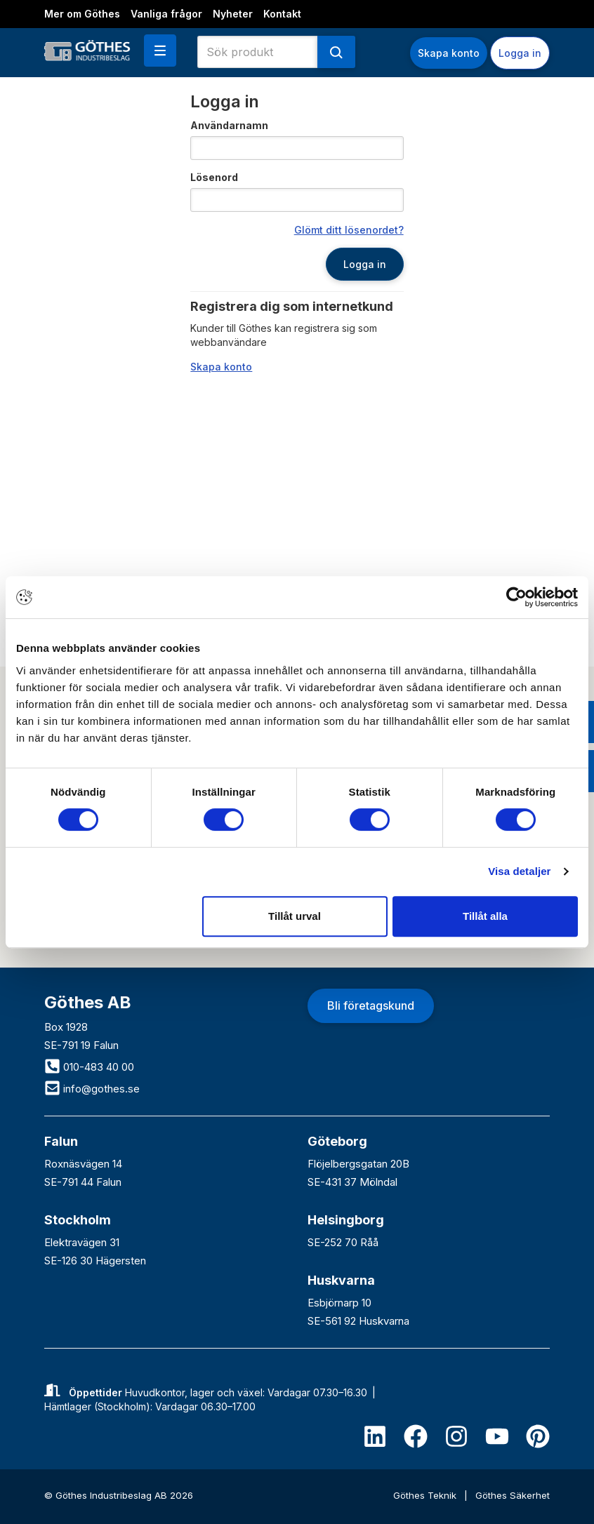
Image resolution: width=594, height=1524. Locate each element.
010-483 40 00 (89, 1067)
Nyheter (233, 14)
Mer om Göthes (82, 14)
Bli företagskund (370, 1005)
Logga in (520, 53)
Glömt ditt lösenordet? (349, 230)
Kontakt (282, 14)
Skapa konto (449, 53)
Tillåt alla (485, 916)
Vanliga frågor (166, 14)
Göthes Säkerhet (512, 1495)
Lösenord (214, 177)
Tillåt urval (294, 916)
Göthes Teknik (426, 1495)
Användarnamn (229, 125)
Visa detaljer (519, 871)
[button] (160, 50)
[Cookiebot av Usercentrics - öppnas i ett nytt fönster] (516, 597)
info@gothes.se (92, 1088)
